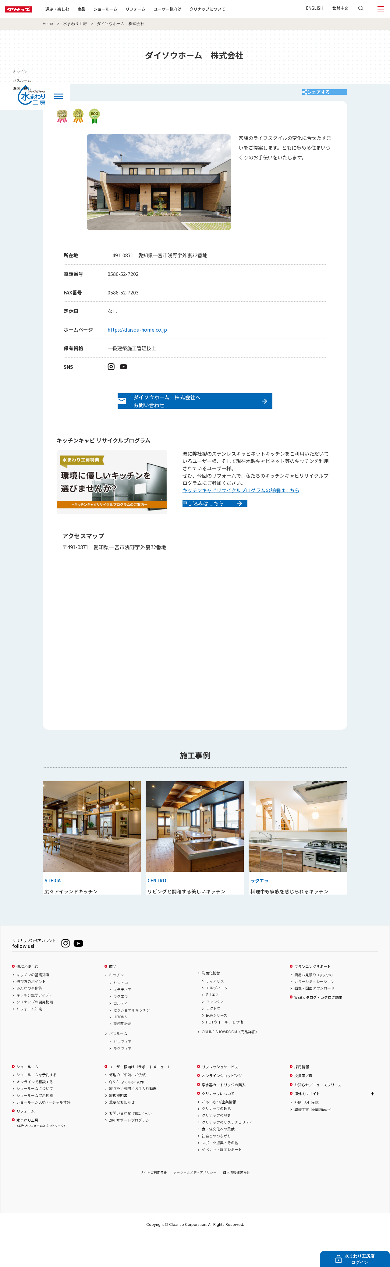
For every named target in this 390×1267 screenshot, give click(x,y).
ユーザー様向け (187, 9)
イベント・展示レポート (222, 1179)
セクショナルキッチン (131, 1040)
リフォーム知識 (29, 1039)
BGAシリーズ (216, 1045)
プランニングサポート (312, 997)
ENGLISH (314, 8)
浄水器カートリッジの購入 (224, 1114)
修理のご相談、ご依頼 (127, 1105)
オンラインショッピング (222, 1106)
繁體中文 (340, 8)
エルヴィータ (217, 1018)
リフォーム (155, 9)
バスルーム (118, 1064)
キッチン (116, 1004)
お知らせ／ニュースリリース (317, 1114)
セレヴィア (122, 1071)
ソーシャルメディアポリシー (195, 1203)
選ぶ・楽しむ (77, 9)
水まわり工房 (75, 24)
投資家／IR (303, 1106)
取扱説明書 (118, 1125)
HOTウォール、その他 (224, 1052)
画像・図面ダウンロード (314, 1018)
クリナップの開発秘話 (34, 1032)
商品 (112, 997)
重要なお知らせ (122, 1132)
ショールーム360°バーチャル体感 (43, 1132)
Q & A (127, 1112)
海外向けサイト (307, 1124)
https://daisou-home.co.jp (137, 335)
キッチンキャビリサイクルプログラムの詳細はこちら (241, 503)
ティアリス (215, 1011)
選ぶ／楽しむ (27, 997)
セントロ (120, 1013)
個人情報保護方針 (236, 1203)
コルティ (120, 1033)
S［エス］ (214, 1025)
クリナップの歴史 (216, 1145)
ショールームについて (34, 1118)
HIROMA (120, 1047)
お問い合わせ (131, 1143)
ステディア (122, 1019)
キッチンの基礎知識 (32, 1004)
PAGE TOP (195, 1233)
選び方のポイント (31, 1011)
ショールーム (125, 9)
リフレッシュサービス (220, 1097)
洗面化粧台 (211, 1003)
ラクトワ (213, 1038)
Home (48, 24)
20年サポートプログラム (129, 1150)
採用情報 (301, 1097)
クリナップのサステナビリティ (227, 1152)
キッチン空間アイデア (34, 1025)
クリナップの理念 (216, 1139)
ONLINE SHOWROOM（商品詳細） (230, 1062)
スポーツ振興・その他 (220, 1173)
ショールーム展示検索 (34, 1125)
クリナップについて (227, 9)
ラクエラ (120, 1026)
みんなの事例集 (29, 1018)
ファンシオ (215, 1032)
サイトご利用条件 (153, 1203)
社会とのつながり (216, 1166)
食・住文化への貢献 (218, 1159)
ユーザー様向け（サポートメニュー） (140, 1097)
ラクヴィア (122, 1079)
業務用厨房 (122, 1054)
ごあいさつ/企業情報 (219, 1132)
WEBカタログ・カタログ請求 (318, 1027)
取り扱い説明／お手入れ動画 (133, 1118)
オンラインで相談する (34, 1112)
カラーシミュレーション (314, 1011)
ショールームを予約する (36, 1105)
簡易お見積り (314, 1004)
